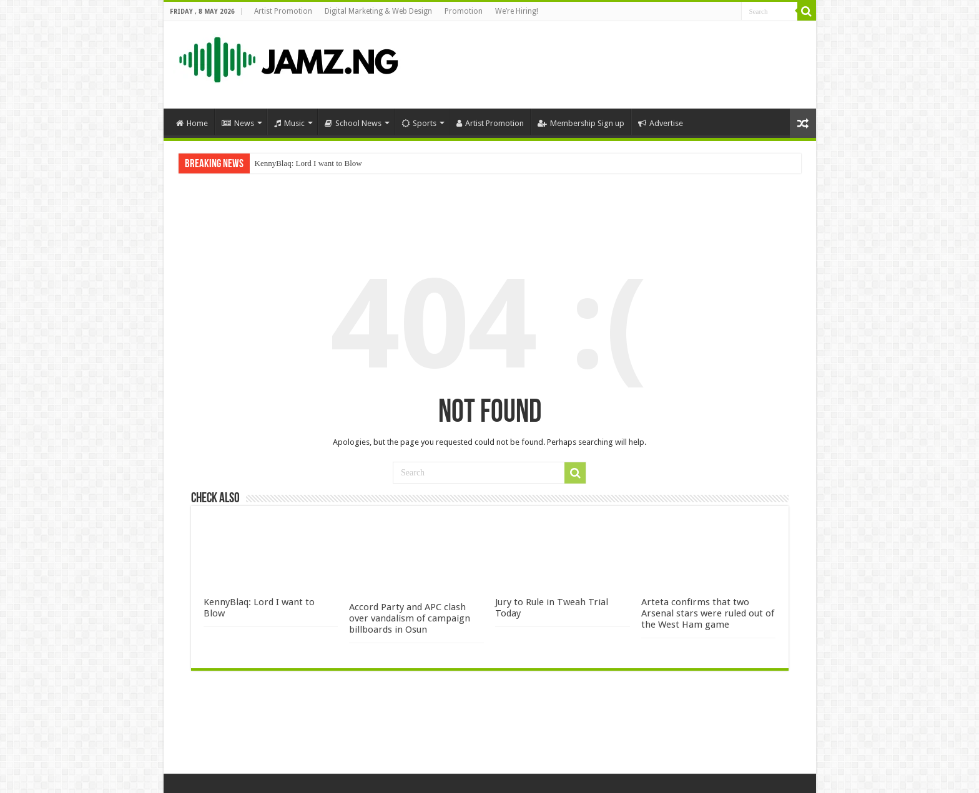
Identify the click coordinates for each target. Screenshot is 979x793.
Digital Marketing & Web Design (378, 11)
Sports (418, 123)
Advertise (660, 123)
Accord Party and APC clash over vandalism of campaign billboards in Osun (409, 618)
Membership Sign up (581, 123)
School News (353, 123)
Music (289, 123)
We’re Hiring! (516, 11)
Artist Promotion (283, 11)
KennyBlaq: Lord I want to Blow (308, 163)
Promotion (464, 11)
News (238, 123)
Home (192, 123)
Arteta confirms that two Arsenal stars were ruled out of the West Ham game (707, 613)
